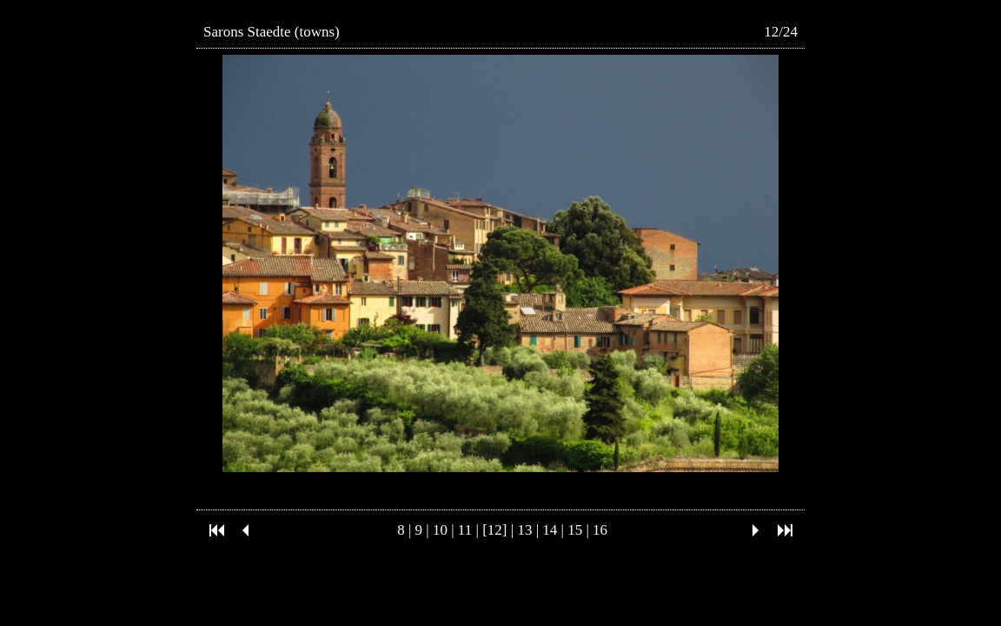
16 (600, 530)
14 (549, 530)
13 (524, 530)
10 (440, 530)
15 (574, 530)
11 (465, 530)
